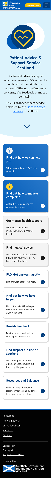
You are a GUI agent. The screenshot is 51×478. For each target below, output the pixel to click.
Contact (7, 435)
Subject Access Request (13, 455)
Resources (8, 416)
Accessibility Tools (33, 5)
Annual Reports (11, 421)
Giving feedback (11, 426)
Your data (8, 430)
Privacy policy (9, 450)
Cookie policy (9, 446)
